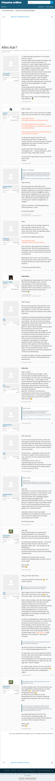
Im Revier (16, 542)
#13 (52, 728)
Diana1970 (6, 536)
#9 (52, 471)
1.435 (18, 541)
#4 (52, 270)
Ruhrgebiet (16, 80)
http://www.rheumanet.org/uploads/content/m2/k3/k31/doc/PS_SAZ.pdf (36, 133)
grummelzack (7, 186)
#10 (52, 524)
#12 (52, 675)
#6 (52, 362)
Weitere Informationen (30, 778)
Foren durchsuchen (7, 10)
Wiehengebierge (15, 289)
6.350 (18, 118)
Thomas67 (47, 50)
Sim (4, 385)
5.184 (18, 324)
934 (18, 287)
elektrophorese (41, 632)
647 (18, 244)
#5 (52, 294)
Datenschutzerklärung (43, 770)
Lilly (4, 319)
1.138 (18, 192)
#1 (52, 101)
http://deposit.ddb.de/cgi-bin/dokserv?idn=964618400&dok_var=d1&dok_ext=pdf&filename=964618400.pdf (37, 126)
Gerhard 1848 (7, 282)
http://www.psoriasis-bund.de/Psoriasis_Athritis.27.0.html (33, 241)
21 (18, 79)
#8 (52, 423)
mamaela (6, 239)
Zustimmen (21, 778)
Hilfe (19, 770)
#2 (52, 163)
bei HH (17, 392)
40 (18, 390)
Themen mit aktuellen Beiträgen (25, 10)
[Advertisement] (27, 32)
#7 (52, 401)
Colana (5, 113)
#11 (52, 569)
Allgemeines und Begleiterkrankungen (24, 50)
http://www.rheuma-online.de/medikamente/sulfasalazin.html (35, 119)
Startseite (7, 770)
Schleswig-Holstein (14, 120)
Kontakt (13, 770)
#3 (52, 214)
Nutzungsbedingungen (29, 770)
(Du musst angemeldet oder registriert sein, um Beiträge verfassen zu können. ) (31, 733)
